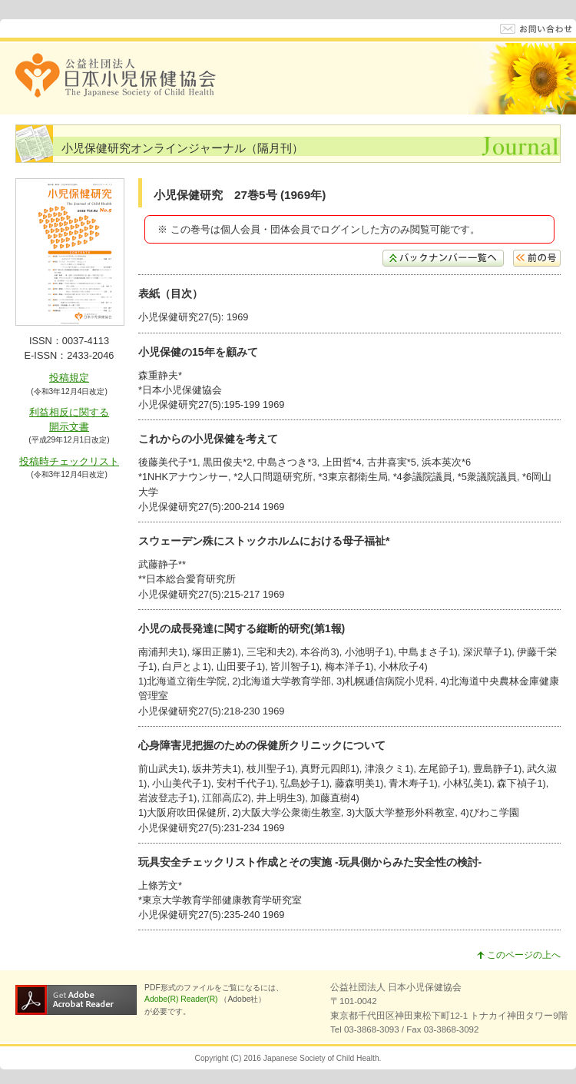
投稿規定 (69, 377)
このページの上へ (519, 955)
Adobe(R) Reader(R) (182, 999)
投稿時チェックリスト (69, 461)
